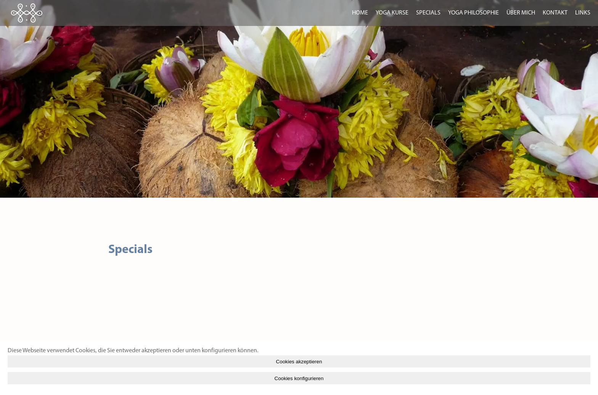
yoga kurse (392, 13)
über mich (520, 13)
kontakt (555, 13)
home (360, 13)
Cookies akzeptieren (299, 361)
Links (582, 13)
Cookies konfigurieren (299, 378)
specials (428, 13)
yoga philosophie (473, 13)
